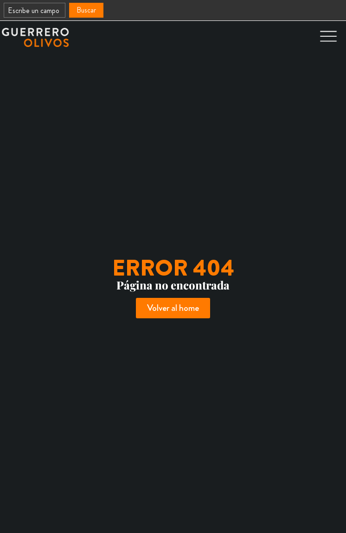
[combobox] (34, 10)
